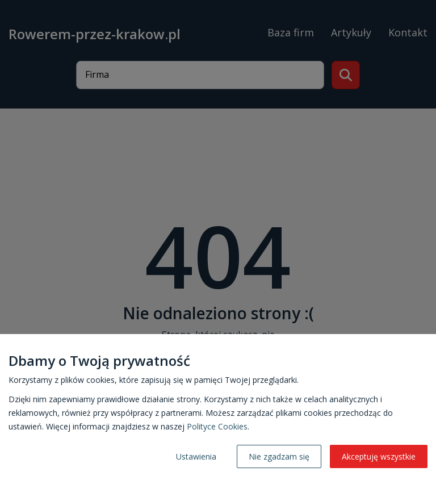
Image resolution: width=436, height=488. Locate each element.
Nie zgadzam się (279, 456)
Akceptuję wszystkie (379, 456)
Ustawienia (196, 456)
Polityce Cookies (217, 426)
